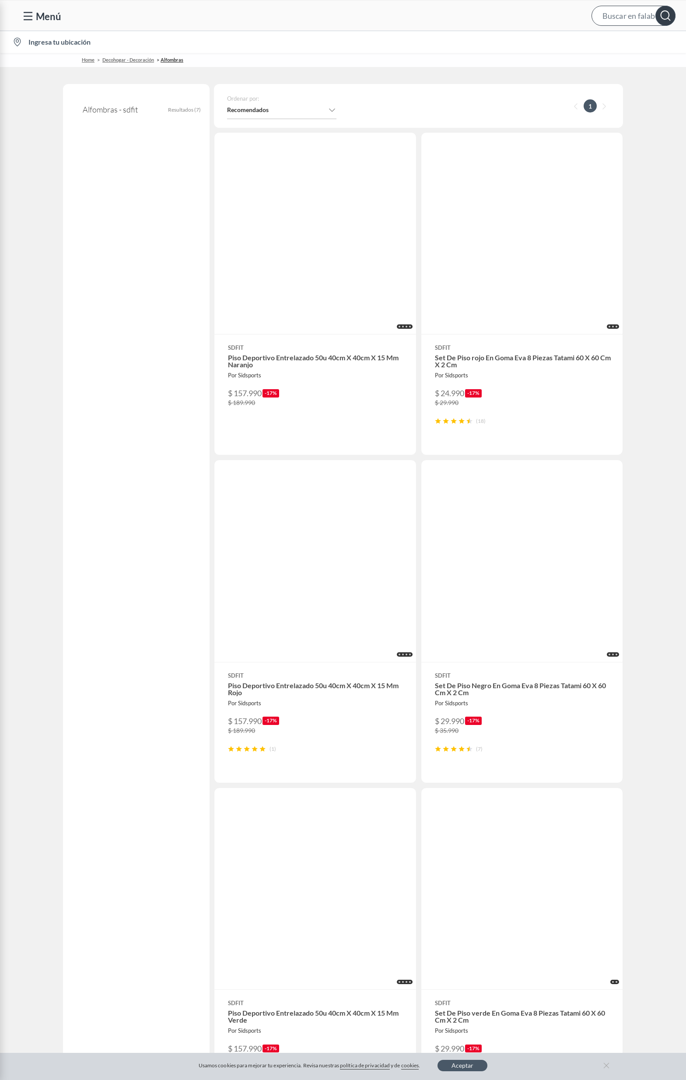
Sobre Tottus (557, 821)
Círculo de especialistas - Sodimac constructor (446, 835)
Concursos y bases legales (105, 863)
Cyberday (240, 877)
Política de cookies (329, 991)
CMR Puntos (400, 793)
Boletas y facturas (94, 835)
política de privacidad (365, 1065)
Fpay (546, 905)
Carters (237, 947)
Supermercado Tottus (569, 849)
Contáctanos (87, 793)
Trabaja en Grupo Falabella (263, 835)
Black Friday (243, 863)
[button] (351, 15)
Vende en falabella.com (510, 42)
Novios (629, 42)
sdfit (79, 186)
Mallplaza (553, 919)
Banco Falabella (561, 877)
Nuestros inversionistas (258, 807)
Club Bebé (397, 821)
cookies (410, 1065)
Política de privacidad (400, 991)
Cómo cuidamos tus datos (105, 905)
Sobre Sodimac (560, 807)
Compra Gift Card (94, 933)
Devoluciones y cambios (103, 821)
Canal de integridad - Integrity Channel (122, 877)
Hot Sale (238, 891)
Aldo (233, 933)
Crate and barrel (249, 905)
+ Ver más (98, 460)
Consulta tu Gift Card (99, 919)
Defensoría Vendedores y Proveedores (122, 891)
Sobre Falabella (560, 793)
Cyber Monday (247, 849)
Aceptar (462, 1065)
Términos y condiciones (256, 991)
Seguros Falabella (563, 891)
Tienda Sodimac (561, 835)
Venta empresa (247, 821)
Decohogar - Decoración (128, 60)
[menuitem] (574, 42)
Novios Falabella (405, 807)
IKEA (547, 863)
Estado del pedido (94, 849)
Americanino (244, 919)
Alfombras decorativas (108, 239)
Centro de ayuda (92, 807)
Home (88, 60)
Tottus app (554, 933)
